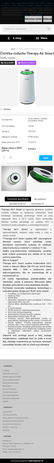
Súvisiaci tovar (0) (17, 203)
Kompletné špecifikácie (17, 199)
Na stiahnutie (40, 199)
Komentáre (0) (37, 203)
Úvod (13, 49)
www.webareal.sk (36, 461)
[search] (48, 28)
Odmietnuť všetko (33, 19)
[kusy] (5, 157)
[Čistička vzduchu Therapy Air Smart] (27, 87)
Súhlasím (47, 19)
